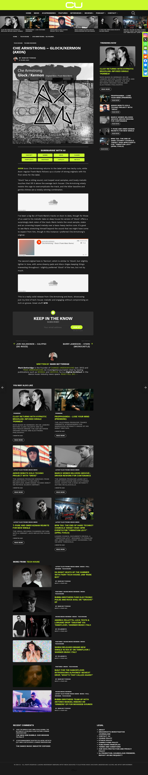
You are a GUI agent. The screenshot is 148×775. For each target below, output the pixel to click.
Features (63, 13)
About (102, 730)
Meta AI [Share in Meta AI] (77, 159)
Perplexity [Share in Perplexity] (29, 159)
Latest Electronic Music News (25, 470)
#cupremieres (49, 13)
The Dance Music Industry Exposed (33, 746)
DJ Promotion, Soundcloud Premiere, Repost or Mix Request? (117, 754)
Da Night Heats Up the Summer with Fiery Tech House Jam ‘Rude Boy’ (73, 574)
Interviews (75, 13)
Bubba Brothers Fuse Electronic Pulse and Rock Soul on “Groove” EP (74, 599)
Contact (112, 13)
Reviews (89, 13)
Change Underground (62, 368)
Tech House (33, 562)
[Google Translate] (145, 52)
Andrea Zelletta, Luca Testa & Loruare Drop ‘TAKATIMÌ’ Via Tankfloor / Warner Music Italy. (73, 622)
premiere (17, 413)
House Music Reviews (71, 591)
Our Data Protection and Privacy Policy (115, 750)
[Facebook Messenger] (145, 65)
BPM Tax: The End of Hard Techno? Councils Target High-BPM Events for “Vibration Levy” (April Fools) (135, 31)
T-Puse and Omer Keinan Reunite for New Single (122, 130)
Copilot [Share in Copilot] (61, 159)
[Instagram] (145, 35)
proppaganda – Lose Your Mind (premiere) (121, 97)
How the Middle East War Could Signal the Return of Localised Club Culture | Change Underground (32, 731)
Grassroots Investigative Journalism (112, 733)
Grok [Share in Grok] (61, 155)
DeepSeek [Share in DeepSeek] (45, 159)
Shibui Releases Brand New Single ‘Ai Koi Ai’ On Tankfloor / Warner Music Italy (72, 649)
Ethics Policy (105, 740)
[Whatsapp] (145, 44)
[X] (145, 39)
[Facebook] (145, 61)
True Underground (33, 370)
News (36, 13)
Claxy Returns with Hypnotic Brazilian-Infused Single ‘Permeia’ (12, 30)
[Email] (145, 48)
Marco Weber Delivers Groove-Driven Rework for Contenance (85, 30)
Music (82, 566)
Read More (18, 440)
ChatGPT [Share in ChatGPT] (29, 155)
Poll (87, 566)
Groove (54, 372)
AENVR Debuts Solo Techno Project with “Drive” (59, 30)
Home (28, 13)
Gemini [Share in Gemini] (45, 155)
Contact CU (104, 736)
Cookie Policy (105, 738)
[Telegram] (145, 73)
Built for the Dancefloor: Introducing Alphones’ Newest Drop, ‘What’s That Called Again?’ (74, 672)
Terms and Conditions (110, 747)
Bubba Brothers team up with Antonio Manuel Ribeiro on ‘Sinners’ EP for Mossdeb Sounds (73, 702)
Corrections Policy (108, 742)
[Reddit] (145, 56)
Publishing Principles (109, 745)
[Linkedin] (145, 69)
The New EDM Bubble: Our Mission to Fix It (32, 736)
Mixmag (41, 372)
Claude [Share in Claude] (77, 155)
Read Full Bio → (69, 374)
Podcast (100, 13)
